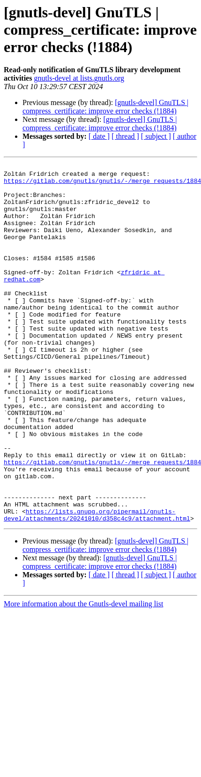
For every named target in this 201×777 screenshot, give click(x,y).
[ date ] (99, 136)
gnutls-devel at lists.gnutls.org (79, 78)
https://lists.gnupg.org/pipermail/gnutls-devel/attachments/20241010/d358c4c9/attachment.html (97, 585)
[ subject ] (156, 136)
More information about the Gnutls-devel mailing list (83, 675)
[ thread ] (125, 136)
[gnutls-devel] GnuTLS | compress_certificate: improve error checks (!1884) (105, 106)
